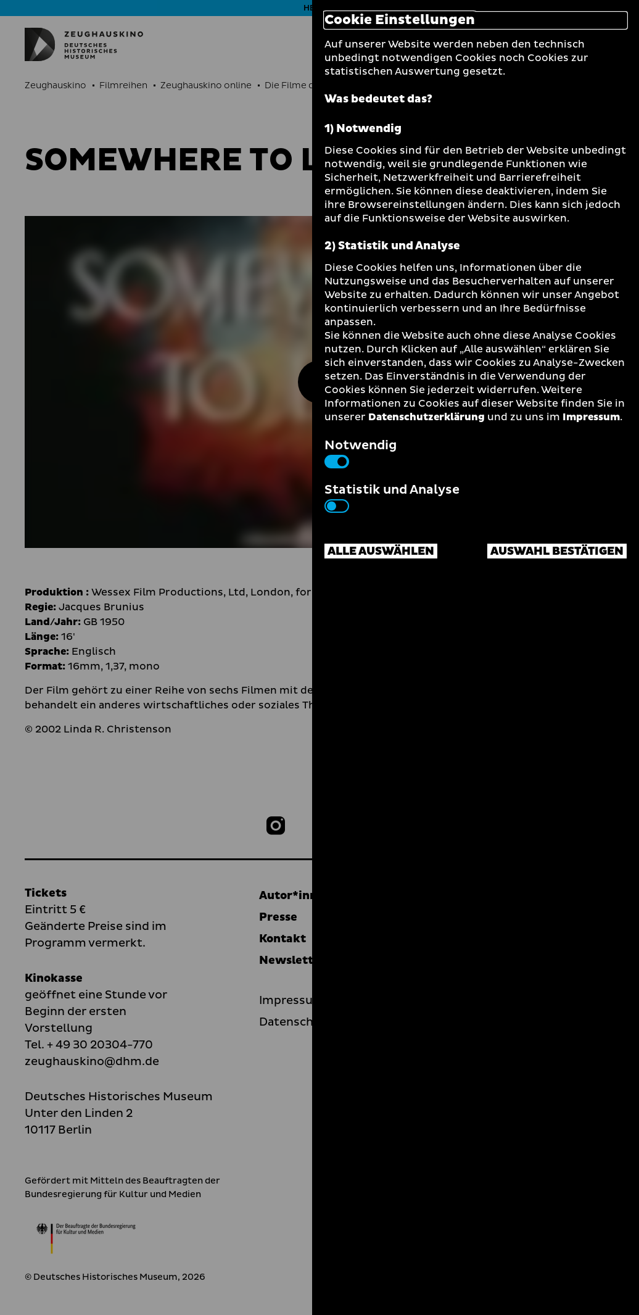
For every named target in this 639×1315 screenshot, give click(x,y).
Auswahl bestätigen (557, 551)
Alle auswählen (381, 551)
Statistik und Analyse (392, 497)
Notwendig (360, 452)
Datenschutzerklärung (426, 417)
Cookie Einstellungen (399, 20)
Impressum (591, 417)
